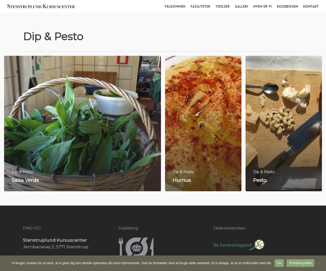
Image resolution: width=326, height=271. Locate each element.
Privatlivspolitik (300, 263)
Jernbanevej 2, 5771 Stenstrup (55, 246)
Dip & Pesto (22, 172)
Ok (279, 263)
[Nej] (319, 263)
